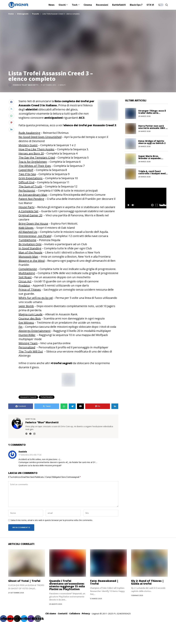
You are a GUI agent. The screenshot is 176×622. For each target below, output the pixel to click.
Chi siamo (50, 613)
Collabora (74, 613)
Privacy (86, 613)
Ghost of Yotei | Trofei (24, 581)
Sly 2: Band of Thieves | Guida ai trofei (147, 582)
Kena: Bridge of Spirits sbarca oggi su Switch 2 (151, 142)
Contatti (62, 613)
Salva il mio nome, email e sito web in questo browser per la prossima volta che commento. (52, 520)
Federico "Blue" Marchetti (25, 85)
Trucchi (35, 14)
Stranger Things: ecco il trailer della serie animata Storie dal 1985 (152, 113)
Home (11, 14)
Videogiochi (22, 14)
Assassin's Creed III (28, 397)
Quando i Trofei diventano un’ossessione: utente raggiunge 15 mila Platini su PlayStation (67, 585)
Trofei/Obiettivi (47, 397)
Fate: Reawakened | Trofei (104, 582)
